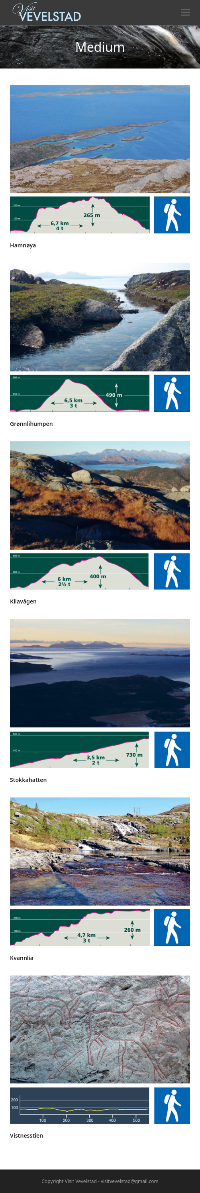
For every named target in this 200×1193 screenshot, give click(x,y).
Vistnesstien (26, 1135)
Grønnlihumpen (31, 423)
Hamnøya (23, 245)
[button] (185, 12)
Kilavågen (23, 601)
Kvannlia (21, 958)
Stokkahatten (28, 780)
